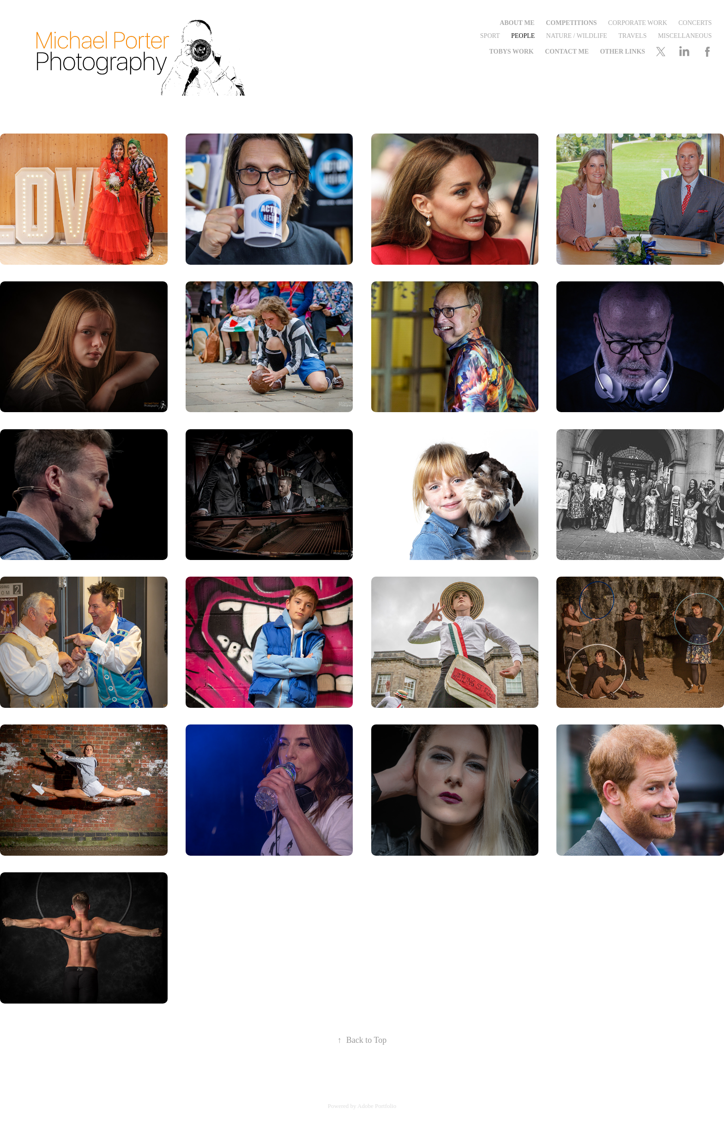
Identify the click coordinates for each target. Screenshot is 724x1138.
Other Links (622, 51)
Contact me (567, 51)
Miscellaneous (685, 35)
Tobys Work (511, 51)
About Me (517, 22)
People (523, 35)
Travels (632, 35)
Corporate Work (637, 22)
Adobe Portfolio (376, 1105)
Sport (490, 35)
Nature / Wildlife (576, 35)
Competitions (571, 22)
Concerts (695, 22)
